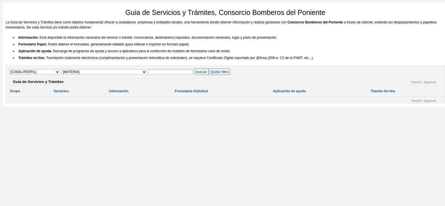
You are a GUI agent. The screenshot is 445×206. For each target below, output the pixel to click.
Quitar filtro (219, 72)
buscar (201, 72)
